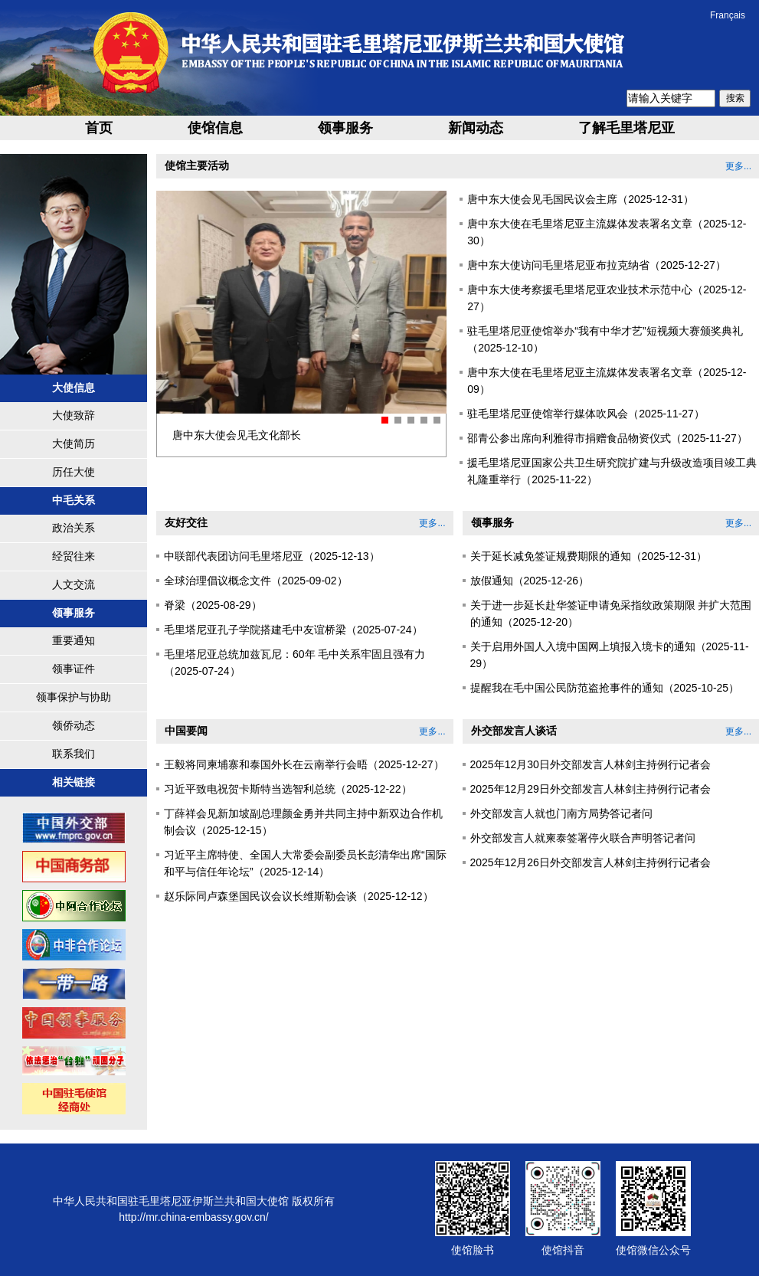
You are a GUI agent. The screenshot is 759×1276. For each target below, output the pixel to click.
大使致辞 (73, 415)
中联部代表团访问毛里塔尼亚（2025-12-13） (272, 556)
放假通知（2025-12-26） (530, 580)
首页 (99, 128)
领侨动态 (73, 725)
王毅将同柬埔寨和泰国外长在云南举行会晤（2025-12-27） (304, 764)
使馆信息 (215, 128)
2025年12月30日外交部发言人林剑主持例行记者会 (590, 764)
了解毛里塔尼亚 (626, 128)
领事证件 (73, 669)
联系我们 (73, 754)
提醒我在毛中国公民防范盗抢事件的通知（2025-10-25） (605, 688)
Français (727, 15)
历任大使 (73, 472)
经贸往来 (73, 556)
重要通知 (73, 640)
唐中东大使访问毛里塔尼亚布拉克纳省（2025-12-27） (596, 265)
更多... (738, 166)
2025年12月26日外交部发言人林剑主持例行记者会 (590, 862)
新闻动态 (475, 128)
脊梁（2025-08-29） (213, 605)
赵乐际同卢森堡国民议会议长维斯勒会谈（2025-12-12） (298, 896)
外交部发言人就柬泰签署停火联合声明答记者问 (582, 838)
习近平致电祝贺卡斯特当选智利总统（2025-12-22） (288, 789)
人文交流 (73, 584)
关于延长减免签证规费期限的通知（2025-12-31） (589, 556)
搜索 (735, 98)
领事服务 (345, 128)
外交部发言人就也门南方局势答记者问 (561, 813)
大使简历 (73, 443)
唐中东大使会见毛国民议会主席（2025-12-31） (580, 199)
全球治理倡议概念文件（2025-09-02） (256, 580)
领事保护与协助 (73, 697)
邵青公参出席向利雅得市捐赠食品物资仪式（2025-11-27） (607, 438)
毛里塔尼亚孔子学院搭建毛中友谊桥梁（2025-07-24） (293, 629)
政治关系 (73, 528)
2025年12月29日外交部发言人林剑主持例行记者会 (590, 789)
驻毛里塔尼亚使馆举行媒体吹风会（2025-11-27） (586, 413)
